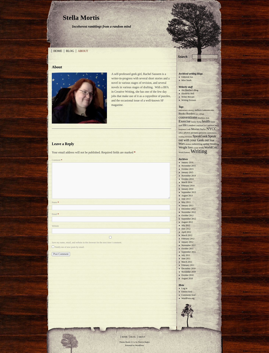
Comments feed (189, 295)
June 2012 (186, 228)
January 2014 (187, 189)
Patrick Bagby (144, 342)
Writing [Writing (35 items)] (199, 151)
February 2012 (188, 238)
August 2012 (187, 222)
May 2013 (186, 202)
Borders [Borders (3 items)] (190, 113)
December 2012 (189, 209)
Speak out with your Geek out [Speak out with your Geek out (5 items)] (197, 138)
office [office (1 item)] (181, 133)
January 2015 (187, 172)
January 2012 (187, 242)
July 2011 (186, 255)
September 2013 (189, 192)
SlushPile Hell (188, 93)
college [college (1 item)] (201, 114)
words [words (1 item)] (195, 148)
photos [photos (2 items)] (187, 132)
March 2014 (187, 182)
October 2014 (188, 179)
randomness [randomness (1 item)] (211, 133)
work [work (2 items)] (201, 147)
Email (55, 214)
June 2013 (186, 199)
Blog (70, 50)
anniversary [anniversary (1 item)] (183, 110)
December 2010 (189, 268)
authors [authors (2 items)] (198, 110)
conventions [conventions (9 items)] (188, 117)
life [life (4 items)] (185, 125)
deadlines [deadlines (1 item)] (201, 118)
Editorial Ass (187, 77)
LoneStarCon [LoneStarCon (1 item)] (201, 125)
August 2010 (187, 278)
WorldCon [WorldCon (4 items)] (210, 147)
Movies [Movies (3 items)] (195, 129)
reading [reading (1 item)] (181, 137)
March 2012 (187, 235)
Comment (57, 160)
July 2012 (186, 225)
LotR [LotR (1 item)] (188, 129)
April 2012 (186, 232)
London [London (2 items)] (191, 125)
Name (55, 202)
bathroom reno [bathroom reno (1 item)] (208, 110)
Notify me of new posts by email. (69, 247)
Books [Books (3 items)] (182, 113)
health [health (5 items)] (206, 121)
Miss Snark (186, 80)
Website (55, 226)
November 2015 (189, 165)
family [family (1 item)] (193, 122)
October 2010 (188, 275)
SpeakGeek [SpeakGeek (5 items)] (200, 136)
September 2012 (189, 218)
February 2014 (188, 185)
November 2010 (189, 272)
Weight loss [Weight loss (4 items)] (186, 147)
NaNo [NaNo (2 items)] (203, 129)
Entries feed (187, 291)
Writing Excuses (189, 100)
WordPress (139, 345)
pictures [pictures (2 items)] (194, 132)
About (83, 50)
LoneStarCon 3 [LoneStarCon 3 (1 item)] (212, 125)
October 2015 (188, 169)
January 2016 (187, 162)
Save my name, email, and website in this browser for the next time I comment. (87, 242)
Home (57, 50)
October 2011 (187, 248)
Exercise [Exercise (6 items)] (185, 121)
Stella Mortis (81, 17)
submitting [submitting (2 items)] (197, 144)
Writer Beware (188, 97)
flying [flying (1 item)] (199, 122)
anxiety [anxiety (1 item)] (191, 110)
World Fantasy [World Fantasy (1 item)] (184, 152)
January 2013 (187, 205)
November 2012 (189, 212)
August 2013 (187, 195)
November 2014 (189, 175)
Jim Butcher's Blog (190, 90)
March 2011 (187, 262)
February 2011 (188, 265)
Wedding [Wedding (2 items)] (214, 144)
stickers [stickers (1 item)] (188, 144)
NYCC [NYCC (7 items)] (211, 129)
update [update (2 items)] (206, 144)
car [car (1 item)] (197, 114)
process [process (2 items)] (202, 132)
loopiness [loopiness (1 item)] (182, 129)
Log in (184, 288)
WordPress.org (188, 298)
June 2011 (186, 258)
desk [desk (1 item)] (207, 118)
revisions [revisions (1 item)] (188, 137)
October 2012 (188, 215)
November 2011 (189, 245)
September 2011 (189, 252)
